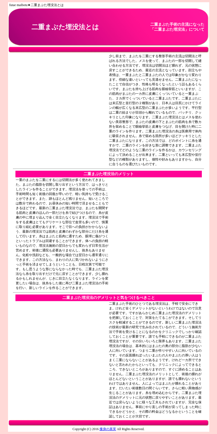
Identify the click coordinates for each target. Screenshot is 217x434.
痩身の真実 (108, 429)
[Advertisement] (62, 110)
